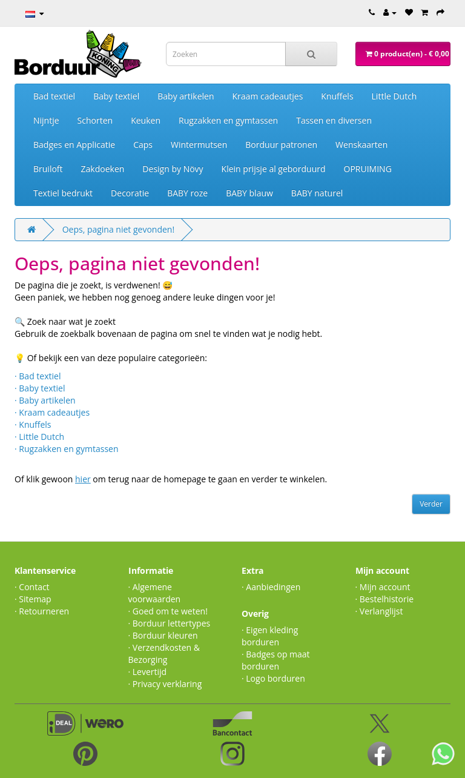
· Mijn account (383, 587)
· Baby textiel (40, 388)
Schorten (95, 120)
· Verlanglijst (379, 611)
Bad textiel (54, 96)
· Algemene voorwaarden (154, 593)
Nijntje (46, 120)
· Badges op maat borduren (276, 660)
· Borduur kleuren (163, 635)
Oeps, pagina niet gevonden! (118, 229)
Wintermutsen (199, 144)
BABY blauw (249, 193)
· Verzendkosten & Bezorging (164, 653)
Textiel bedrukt (63, 193)
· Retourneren (42, 611)
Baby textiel (116, 96)
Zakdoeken (103, 169)
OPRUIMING (368, 169)
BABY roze (187, 193)
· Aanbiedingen (271, 587)
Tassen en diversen (334, 120)
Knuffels (337, 96)
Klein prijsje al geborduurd (274, 169)
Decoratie (130, 193)
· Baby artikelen (45, 400)
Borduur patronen (281, 144)
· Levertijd (147, 671)
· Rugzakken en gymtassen (67, 448)
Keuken (145, 120)
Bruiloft (48, 169)
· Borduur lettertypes (169, 623)
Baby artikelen (185, 96)
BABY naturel (317, 193)
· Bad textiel (38, 376)
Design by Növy (172, 169)
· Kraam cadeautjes (52, 412)
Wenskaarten (361, 144)
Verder (431, 504)
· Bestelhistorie (384, 599)
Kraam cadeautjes (267, 96)
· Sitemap (33, 599)
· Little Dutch (39, 436)
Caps (143, 144)
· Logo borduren (273, 678)
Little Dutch (394, 96)
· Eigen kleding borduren (270, 636)
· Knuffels (33, 424)
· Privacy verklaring (165, 684)
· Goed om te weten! (168, 611)
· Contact (32, 587)
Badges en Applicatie (74, 144)
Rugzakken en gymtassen (228, 120)
